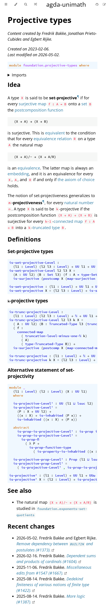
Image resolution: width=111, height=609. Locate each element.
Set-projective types (30, 251)
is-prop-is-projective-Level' (45, 431)
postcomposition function (39, 110)
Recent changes (31, 526)
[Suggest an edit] (104, 4)
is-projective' (23, 475)
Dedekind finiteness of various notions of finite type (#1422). (52, 584)
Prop (73, 459)
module (15, 65)
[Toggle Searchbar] (25, 4)
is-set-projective (26, 287)
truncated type (46, 227)
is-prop (86, 431)
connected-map (30, 332)
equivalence (29, 168)
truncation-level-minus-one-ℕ (53, 336)
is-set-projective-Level (32, 263)
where (84, 65)
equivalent (55, 133)
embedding (18, 173)
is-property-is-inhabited (61, 451)
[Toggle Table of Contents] (6, 4)
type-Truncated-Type (44, 344)
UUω (92, 475)
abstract (21, 427)
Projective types (39, 19)
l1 (17, 267)
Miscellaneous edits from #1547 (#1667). (53, 570)
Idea (14, 84)
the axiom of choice (76, 179)
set (84, 103)
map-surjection (81, 279)
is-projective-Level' (33, 403)
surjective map (32, 103)
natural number (79, 202)
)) (69, 344)
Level (30, 267)
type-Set (89, 275)
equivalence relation (53, 138)
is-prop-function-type (50, 447)
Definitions (24, 239)
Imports (19, 75)
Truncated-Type (63, 324)
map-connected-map (84, 348)
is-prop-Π (30, 439)
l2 (43, 267)
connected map (68, 221)
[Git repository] (97, 4)
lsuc (81, 403)
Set (50, 275)
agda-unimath (66, 4)
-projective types (28, 301)
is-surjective (26, 279)
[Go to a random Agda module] (35, 4)
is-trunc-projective (28, 356)
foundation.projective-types (50, 65)
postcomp (51, 279)
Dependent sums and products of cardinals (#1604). (56, 558)
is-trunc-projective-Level (34, 312)
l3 (49, 267)
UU (77, 267)
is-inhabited (51, 415)
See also (20, 490)
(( (19, 415)
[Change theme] (16, 4)
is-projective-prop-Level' (38, 459)
